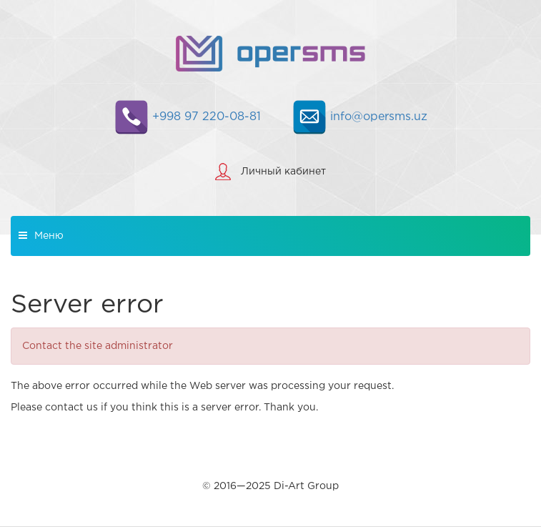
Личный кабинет (283, 171)
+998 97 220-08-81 (187, 117)
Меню (41, 235)
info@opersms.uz (359, 117)
